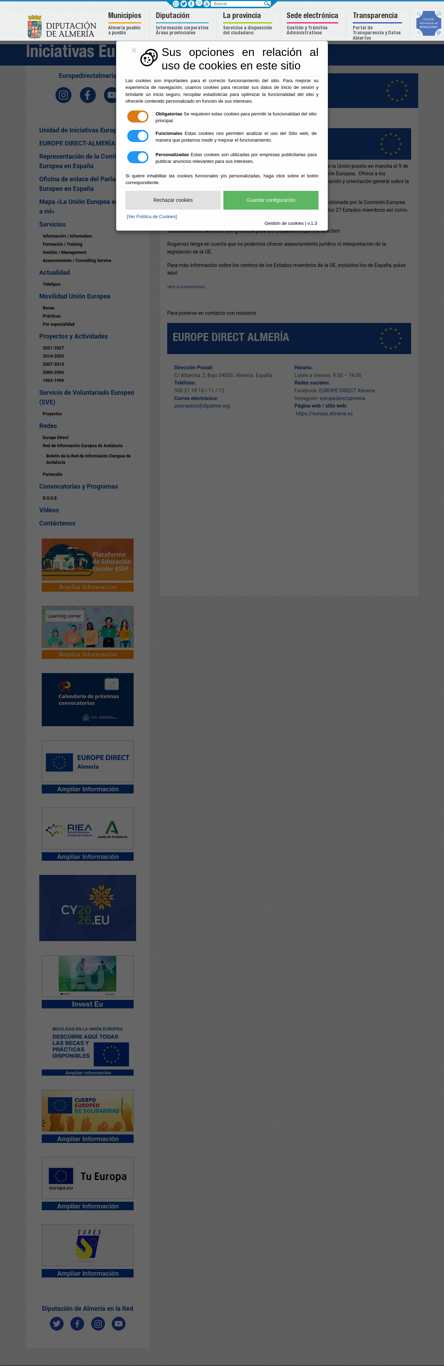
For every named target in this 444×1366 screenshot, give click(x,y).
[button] (126, 24)
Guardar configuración (271, 200)
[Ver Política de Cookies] (152, 216)
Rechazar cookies (173, 200)
